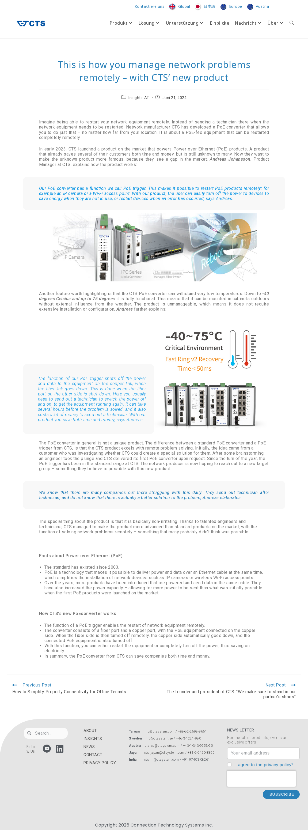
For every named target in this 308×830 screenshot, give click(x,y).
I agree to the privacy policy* (264, 765)
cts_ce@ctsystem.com (162, 746)
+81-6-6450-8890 (201, 752)
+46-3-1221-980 (188, 738)
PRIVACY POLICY (99, 762)
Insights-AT (138, 98)
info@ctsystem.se (159, 738)
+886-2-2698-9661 (192, 731)
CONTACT (92, 754)
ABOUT (90, 730)
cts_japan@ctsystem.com (164, 752)
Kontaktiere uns (150, 6)
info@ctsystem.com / (160, 731)
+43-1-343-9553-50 (198, 746)
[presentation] (261, 779)
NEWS (89, 746)
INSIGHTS (92, 738)
